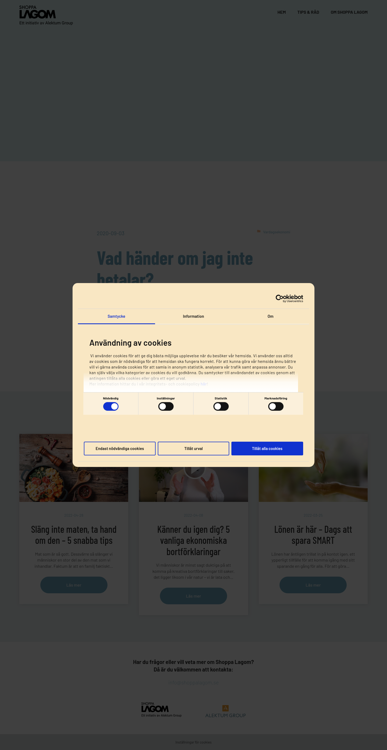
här (203, 383)
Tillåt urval (193, 448)
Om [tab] (271, 316)
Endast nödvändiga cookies (120, 448)
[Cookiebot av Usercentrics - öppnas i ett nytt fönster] (279, 298)
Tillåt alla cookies (267, 448)
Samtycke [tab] (116, 316)
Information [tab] (193, 316)
